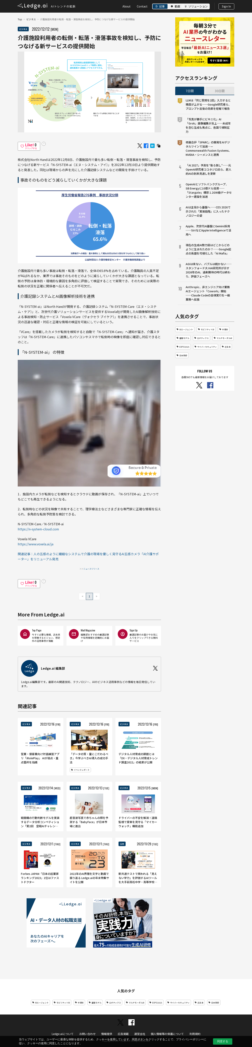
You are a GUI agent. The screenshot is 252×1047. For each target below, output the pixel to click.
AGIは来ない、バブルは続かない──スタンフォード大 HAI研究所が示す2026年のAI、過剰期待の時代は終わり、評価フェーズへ (209, 270)
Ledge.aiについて (63, 1034)
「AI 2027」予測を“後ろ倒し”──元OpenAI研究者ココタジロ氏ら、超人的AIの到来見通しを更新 (208, 169)
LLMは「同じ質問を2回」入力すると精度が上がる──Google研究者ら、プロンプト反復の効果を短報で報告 (208, 104)
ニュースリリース (91, 568)
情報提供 (106, 1034)
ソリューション (198, 6)
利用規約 (194, 1034)
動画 (177, 6)
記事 (162, 6)
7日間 (190, 90)
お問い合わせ (87, 1034)
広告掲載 (123, 1034)
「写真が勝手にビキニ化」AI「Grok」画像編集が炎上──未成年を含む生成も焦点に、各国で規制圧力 (208, 125)
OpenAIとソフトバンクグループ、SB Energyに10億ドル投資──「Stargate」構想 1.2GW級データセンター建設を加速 (209, 190)
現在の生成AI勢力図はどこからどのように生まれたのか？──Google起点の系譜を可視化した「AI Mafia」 (208, 249)
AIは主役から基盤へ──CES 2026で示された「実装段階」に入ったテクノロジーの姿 (208, 211)
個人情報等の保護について (167, 1034)
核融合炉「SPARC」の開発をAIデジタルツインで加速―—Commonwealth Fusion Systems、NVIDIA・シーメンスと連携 (208, 148)
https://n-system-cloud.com (38, 529)
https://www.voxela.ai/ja (35, 544)
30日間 (220, 90)
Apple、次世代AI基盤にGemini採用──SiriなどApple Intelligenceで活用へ (208, 230)
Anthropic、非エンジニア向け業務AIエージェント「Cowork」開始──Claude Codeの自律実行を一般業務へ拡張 (208, 293)
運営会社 (139, 1034)
